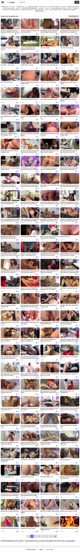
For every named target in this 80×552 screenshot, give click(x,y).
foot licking (51, 6)
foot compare (41, 8)
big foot (57, 6)
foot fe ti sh (18, 8)
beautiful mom (5, 6)
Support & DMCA (31, 549)
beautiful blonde (39, 11)
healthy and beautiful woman (59, 8)
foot (26, 6)
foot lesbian (63, 6)
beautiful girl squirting (73, 6)
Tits (11, 2)
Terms (41, 549)
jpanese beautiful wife (55, 9)
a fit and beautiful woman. (8, 8)
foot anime (12, 6)
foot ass (46, 9)
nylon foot (69, 8)
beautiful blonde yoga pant (29, 8)
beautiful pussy (39, 9)
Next (55, 536)
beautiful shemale (43, 6)
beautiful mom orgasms (69, 9)
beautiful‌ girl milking (33, 6)
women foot (48, 8)
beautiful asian (20, 6)
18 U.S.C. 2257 (49, 549)
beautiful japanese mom (27, 9)
